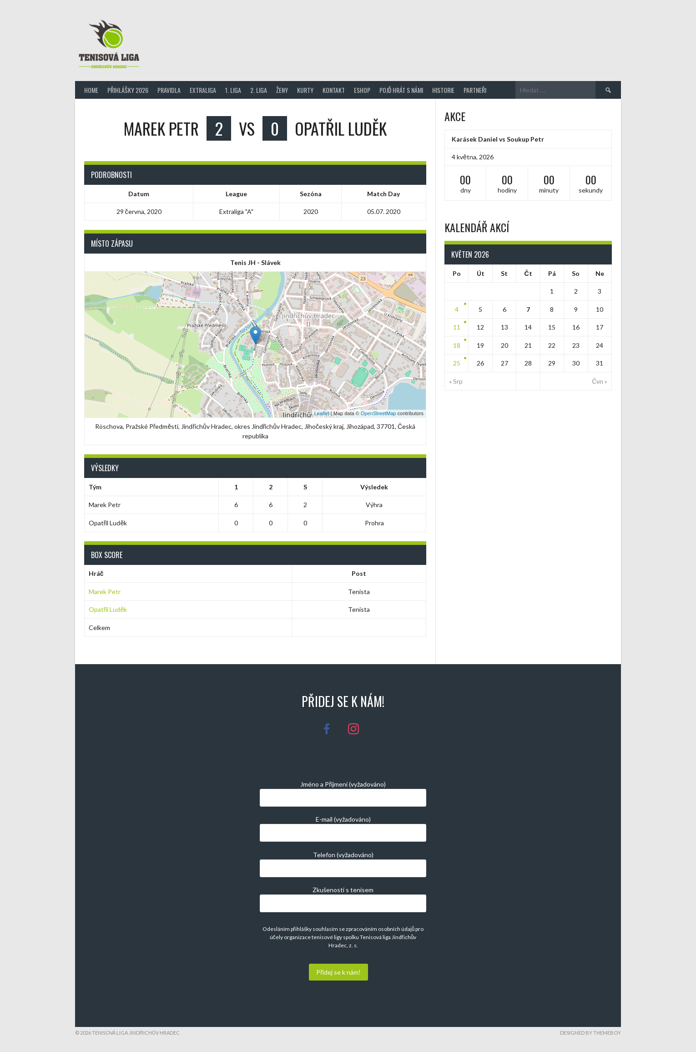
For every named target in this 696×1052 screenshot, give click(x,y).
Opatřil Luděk (108, 609)
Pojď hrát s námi (401, 90)
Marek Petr (105, 591)
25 (456, 363)
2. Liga (258, 90)
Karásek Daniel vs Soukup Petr (498, 139)
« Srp (456, 381)
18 (456, 345)
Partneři (475, 90)
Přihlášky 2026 (127, 90)
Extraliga (203, 90)
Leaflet (321, 413)
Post (359, 573)
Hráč (96, 573)
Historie (443, 90)
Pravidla (169, 90)
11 (456, 327)
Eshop (362, 90)
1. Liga (233, 90)
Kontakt (334, 90)
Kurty (305, 90)
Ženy (282, 90)
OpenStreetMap (378, 413)
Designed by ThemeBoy (590, 1033)
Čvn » (599, 381)
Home (91, 90)
